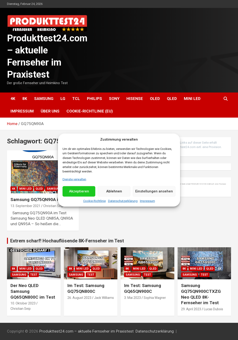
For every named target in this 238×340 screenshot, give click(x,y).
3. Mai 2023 (132, 298)
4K (12, 98)
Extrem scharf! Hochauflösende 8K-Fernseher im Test (67, 241)
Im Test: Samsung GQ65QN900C (142, 288)
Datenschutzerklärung (123, 201)
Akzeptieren (79, 191)
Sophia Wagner (155, 298)
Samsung (43, 98)
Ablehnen (114, 191)
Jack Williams (104, 298)
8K (24, 98)
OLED (155, 98)
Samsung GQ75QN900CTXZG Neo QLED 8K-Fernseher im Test (201, 294)
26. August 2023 (79, 298)
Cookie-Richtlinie (94, 201)
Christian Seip (53, 206)
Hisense (134, 98)
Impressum (147, 201)
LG (62, 98)
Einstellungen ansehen (154, 191)
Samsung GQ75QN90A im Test (41, 199)
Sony (114, 98)
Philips (94, 98)
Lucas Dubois (213, 309)
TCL (76, 98)
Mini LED (192, 98)
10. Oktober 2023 (23, 303)
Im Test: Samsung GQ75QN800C (85, 288)
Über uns (50, 111)
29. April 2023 (191, 309)
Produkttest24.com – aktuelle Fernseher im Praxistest (86, 331)
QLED (172, 98)
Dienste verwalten (74, 179)
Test (33, 274)
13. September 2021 (25, 206)
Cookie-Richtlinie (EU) (89, 111)
